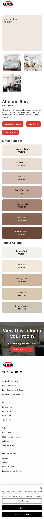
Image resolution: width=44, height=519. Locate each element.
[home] (8, 4)
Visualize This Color (22, 349)
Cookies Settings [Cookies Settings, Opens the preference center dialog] (22, 501)
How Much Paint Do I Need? (13, 394)
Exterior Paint (7, 411)
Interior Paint (7, 407)
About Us (5, 458)
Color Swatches (8, 441)
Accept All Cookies (22, 514)
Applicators (6, 420)
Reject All (22, 508)
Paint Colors (7, 432)
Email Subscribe (8, 467)
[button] (39, 4)
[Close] (41, 488)
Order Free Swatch (13, 124)
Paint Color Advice (9, 386)
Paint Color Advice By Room (13, 390)
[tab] (12, 62)
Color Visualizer (8, 445)
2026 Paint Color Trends (11, 437)
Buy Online (33, 124)
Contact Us (6, 462)
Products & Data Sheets (11, 471)
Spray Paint (6, 415)
